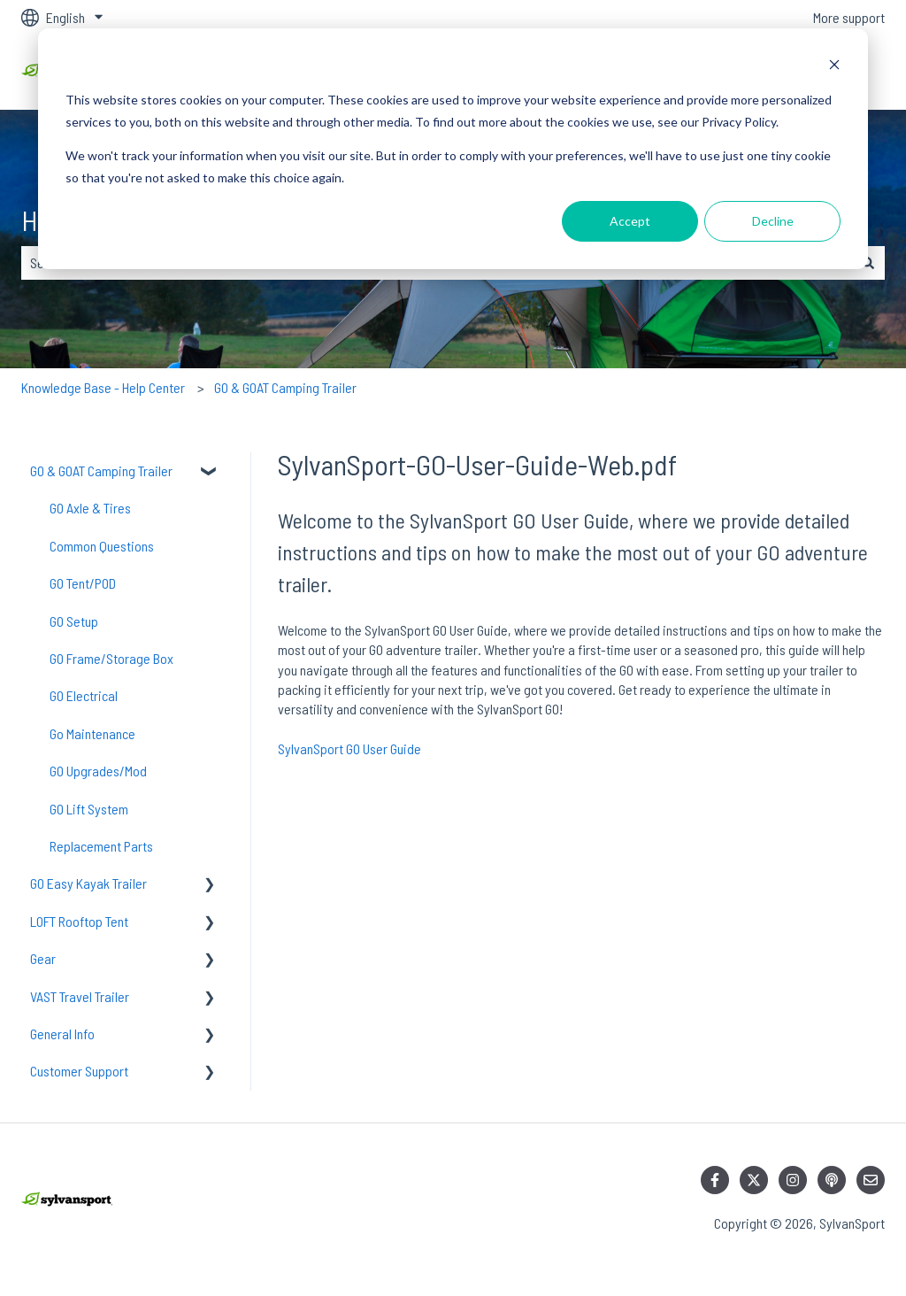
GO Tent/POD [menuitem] (83, 583)
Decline (773, 220)
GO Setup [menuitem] (74, 621)
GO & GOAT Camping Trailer (285, 387)
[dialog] (453, 148)
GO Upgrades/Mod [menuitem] (98, 770)
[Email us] (870, 1180)
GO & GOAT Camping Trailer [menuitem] (101, 470)
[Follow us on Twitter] (754, 1180)
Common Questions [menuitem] (102, 545)
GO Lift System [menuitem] (89, 808)
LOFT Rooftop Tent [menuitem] (79, 921)
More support (849, 17)
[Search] (868, 263)
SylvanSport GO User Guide (349, 748)
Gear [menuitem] (43, 958)
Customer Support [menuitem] (79, 1070)
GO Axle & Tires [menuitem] (90, 507)
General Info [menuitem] (62, 1033)
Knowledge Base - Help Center (103, 387)
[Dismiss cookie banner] (834, 67)
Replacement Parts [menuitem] (101, 845)
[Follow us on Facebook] (715, 1180)
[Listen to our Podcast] (832, 1180)
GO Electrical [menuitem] (84, 695)
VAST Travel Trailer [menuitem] (79, 996)
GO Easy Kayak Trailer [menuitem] (88, 883)
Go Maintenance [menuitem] (92, 733)
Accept (630, 220)
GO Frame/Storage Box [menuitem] (111, 658)
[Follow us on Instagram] (793, 1180)
